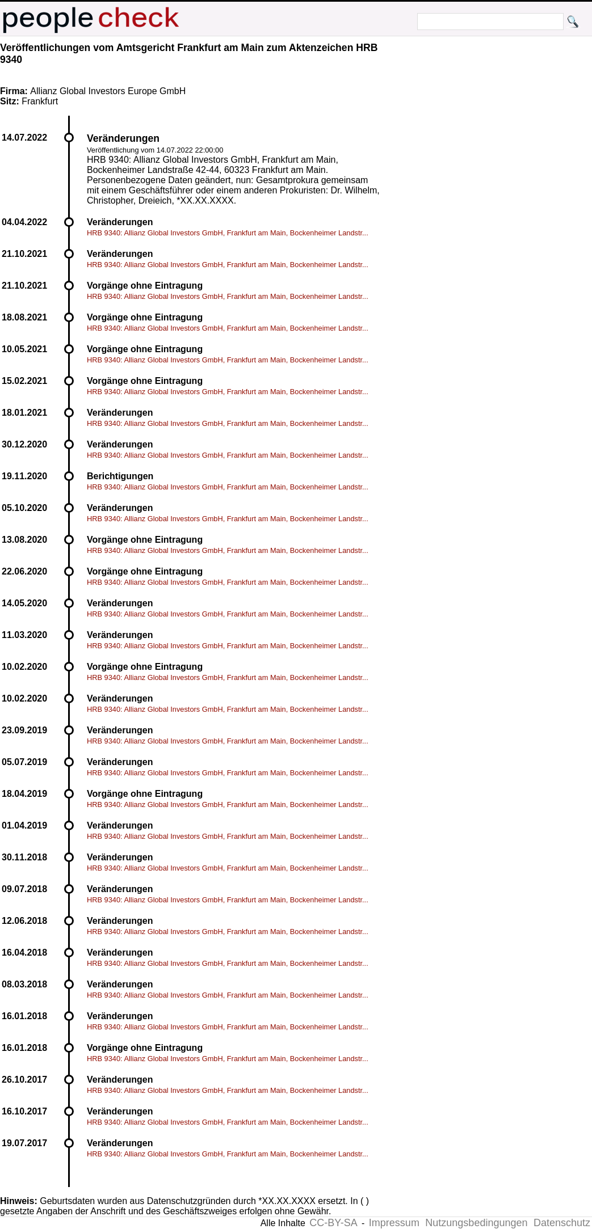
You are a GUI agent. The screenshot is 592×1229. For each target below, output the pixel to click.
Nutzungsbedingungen (476, 1222)
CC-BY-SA (333, 1222)
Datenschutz (562, 1222)
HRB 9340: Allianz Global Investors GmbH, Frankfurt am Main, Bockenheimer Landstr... (227, 233)
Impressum (394, 1222)
